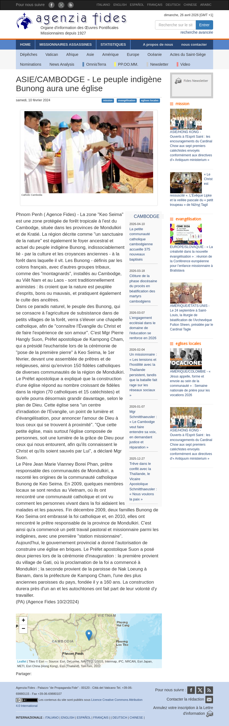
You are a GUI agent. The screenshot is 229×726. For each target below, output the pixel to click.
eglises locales (150, 100)
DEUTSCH (173, 4)
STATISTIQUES (113, 44)
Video (183, 64)
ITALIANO (103, 4)
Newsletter (157, 64)
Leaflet (21, 661)
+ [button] (23, 621)
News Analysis (62, 64)
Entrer (204, 25)
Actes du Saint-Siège (188, 54)
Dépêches (28, 54)
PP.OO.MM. (126, 64)
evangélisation (127, 100)
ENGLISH (120, 4)
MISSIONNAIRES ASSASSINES (65, 44)
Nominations (30, 64)
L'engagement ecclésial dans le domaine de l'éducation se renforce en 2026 (142, 328)
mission (108, 100)
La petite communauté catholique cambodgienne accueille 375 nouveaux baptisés (141, 244)
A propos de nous (158, 44)
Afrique (72, 54)
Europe (133, 54)
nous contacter (194, 44)
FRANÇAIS (154, 4)
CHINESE (190, 4)
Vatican (51, 54)
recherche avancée (197, 32)
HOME (25, 44)
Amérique (110, 54)
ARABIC (205, 4)
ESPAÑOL (137, 4)
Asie (90, 54)
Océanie (154, 54)
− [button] (23, 629)
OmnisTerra (94, 64)
